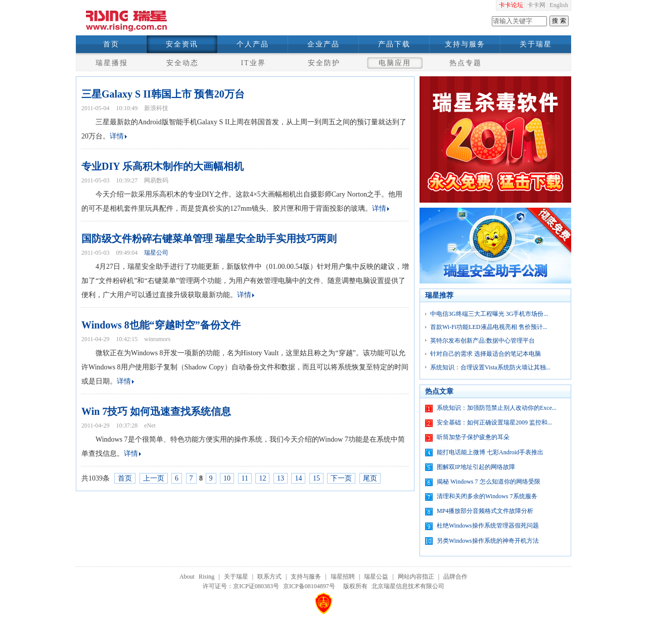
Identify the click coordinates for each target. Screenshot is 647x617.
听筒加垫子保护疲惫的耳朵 (473, 437)
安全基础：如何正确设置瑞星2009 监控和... (494, 422)
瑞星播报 (112, 63)
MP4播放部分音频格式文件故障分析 (485, 510)
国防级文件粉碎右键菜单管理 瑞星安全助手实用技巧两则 (209, 238)
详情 (117, 136)
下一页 (341, 478)
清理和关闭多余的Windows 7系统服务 (487, 496)
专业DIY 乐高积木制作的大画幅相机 (162, 166)
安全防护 (324, 63)
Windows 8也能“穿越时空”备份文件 (161, 324)
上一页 (153, 478)
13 (280, 478)
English (558, 5)
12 (262, 478)
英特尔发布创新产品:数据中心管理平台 (482, 340)
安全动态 (182, 63)
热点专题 (465, 63)
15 (316, 478)
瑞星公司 (156, 252)
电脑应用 (395, 63)
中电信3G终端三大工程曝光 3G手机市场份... (489, 313)
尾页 (370, 478)
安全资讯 (182, 44)
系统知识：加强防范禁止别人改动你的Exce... (497, 407)
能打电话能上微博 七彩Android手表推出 (490, 452)
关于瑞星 (536, 44)
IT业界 (253, 63)
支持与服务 (465, 44)
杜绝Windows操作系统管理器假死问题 (488, 525)
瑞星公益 (376, 576)
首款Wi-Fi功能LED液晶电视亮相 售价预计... (488, 326)
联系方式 (269, 576)
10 (226, 478)
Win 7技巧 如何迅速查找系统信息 (156, 411)
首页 (111, 44)
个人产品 (253, 44)
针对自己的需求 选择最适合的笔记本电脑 (485, 353)
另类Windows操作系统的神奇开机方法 (488, 540)
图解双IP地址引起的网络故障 (476, 466)
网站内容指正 (416, 576)
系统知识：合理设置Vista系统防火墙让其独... (490, 367)
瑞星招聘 (343, 576)
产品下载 (394, 44)
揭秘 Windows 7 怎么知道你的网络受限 (488, 481)
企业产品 (323, 44)
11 (245, 478)
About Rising (196, 576)
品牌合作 (455, 576)
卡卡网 (536, 5)
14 (298, 478)
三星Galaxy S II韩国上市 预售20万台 (163, 94)
